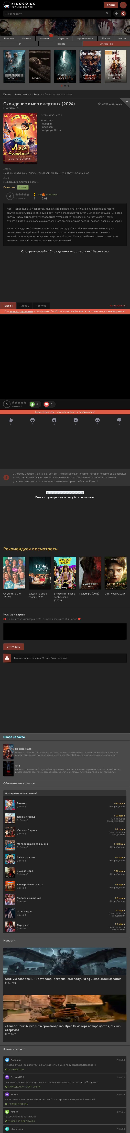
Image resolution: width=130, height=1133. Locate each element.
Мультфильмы (85, 38)
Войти (111, 5)
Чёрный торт (14, 1069)
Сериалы (63, 38)
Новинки (45, 38)
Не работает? (118, 305)
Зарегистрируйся (44, 411)
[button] (61, 86)
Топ (19, 43)
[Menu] (123, 5)
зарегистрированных (21, 311)
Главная (9, 38)
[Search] (107, 13)
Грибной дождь (16, 1104)
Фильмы (26, 38)
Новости (61, 43)
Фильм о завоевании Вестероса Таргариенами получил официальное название (63, 979)
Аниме (122, 38)
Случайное (106, 43)
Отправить (13, 646)
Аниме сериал (22, 94)
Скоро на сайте (14, 737)
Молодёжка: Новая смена (23, 1086)
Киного (7, 94)
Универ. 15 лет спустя (20, 1121)
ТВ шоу (106, 38)
